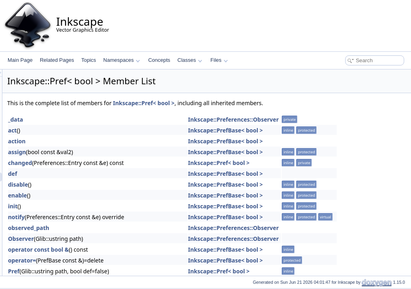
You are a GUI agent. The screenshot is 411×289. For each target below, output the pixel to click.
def (113, 173)
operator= (122, 260)
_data (115, 119)
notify (116, 217)
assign (117, 152)
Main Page (20, 60)
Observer (121, 238)
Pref (114, 271)
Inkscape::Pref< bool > (244, 103)
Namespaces (121, 60)
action (117, 141)
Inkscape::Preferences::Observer (334, 119)
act (112, 130)
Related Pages (57, 60)
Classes (189, 60)
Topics (88, 60)
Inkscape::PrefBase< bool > (326, 130)
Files (219, 60)
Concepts (159, 60)
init (113, 206)
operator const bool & (138, 249)
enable (117, 195)
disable (118, 184)
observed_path (129, 228)
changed (120, 163)
